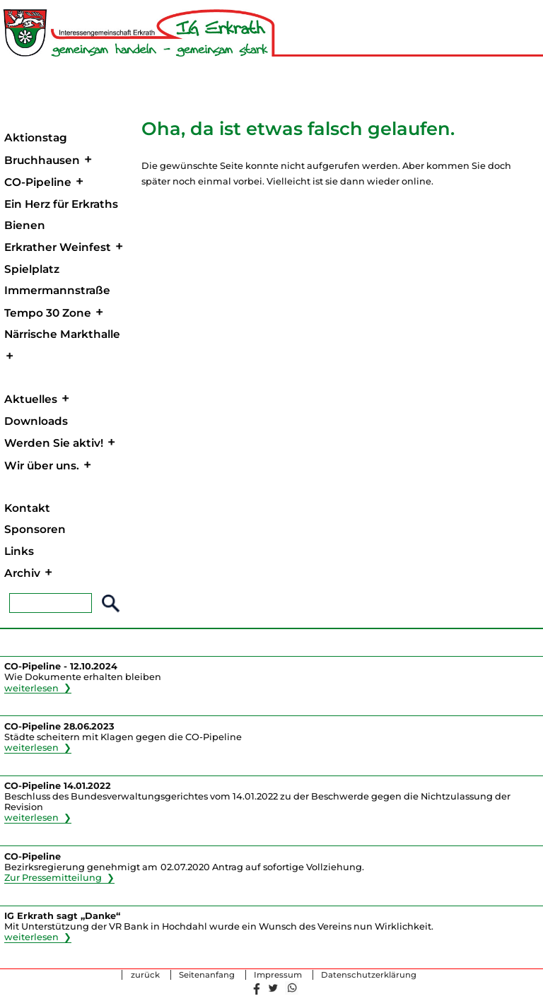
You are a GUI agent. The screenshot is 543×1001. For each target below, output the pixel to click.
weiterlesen (31, 687)
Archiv (22, 573)
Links (19, 551)
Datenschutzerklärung (368, 975)
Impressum (278, 975)
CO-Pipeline (37, 182)
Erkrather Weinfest (57, 247)
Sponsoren (35, 529)
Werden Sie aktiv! (53, 443)
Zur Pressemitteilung (53, 877)
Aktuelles (30, 399)
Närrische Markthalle (62, 334)
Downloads (36, 421)
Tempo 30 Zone (47, 313)
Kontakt (27, 508)
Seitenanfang (207, 975)
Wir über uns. (41, 465)
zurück (145, 975)
